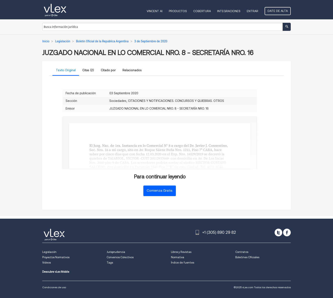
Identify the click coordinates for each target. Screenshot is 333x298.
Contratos (241, 252)
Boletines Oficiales (247, 257)
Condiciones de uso (54, 287)
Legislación (49, 252)
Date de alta (278, 11)
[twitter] (278, 232)
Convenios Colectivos (120, 257)
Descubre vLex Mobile (55, 271)
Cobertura (202, 11)
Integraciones (228, 11)
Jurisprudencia (116, 252)
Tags (110, 262)
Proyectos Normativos (55, 257)
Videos (46, 262)
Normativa (177, 257)
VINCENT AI (154, 11)
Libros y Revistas (181, 252)
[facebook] (287, 232)
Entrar (252, 11)
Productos (178, 11)
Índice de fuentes (182, 262)
